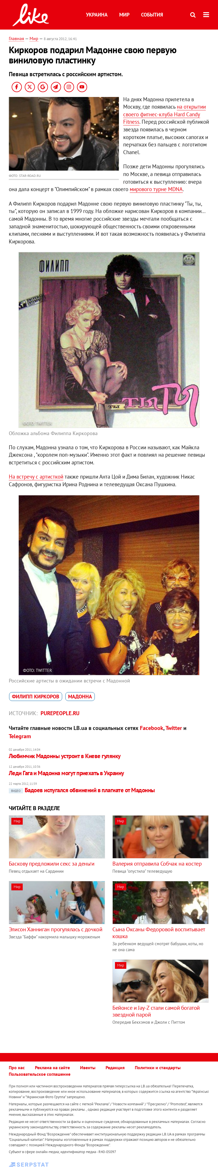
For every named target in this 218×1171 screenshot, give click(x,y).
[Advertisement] (56, 999)
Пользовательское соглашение (39, 1074)
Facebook (151, 728)
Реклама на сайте (52, 1067)
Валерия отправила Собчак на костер (157, 863)
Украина (97, 14)
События (152, 14)
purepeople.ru (60, 713)
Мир (124, 14)
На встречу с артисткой (36, 476)
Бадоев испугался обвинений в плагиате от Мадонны (82, 790)
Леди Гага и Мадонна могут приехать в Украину (66, 773)
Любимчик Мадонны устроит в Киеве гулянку (65, 756)
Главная (16, 38)
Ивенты (87, 1067)
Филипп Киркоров (35, 696)
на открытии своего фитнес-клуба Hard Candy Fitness (164, 114)
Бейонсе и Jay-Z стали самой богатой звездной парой (156, 1011)
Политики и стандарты (158, 1067)
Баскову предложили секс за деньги (52, 863)
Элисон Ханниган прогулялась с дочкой (55, 929)
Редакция (115, 1067)
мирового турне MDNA (156, 189)
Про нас (17, 1067)
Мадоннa (80, 696)
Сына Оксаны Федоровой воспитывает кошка (158, 933)
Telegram (20, 736)
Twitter (173, 728)
